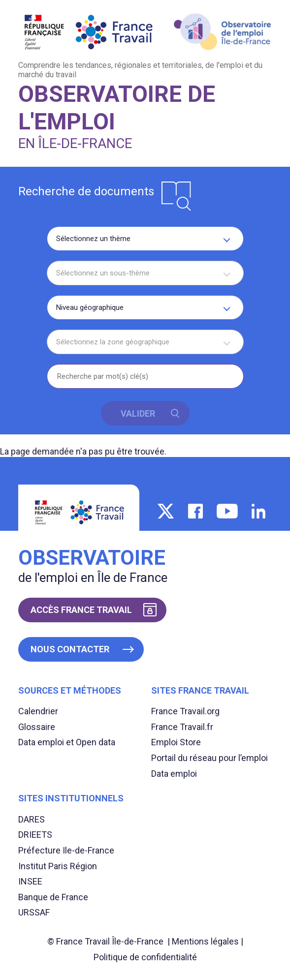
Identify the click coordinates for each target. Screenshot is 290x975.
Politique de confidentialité (145, 957)
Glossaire (36, 727)
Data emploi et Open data (66, 742)
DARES (31, 819)
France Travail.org (185, 711)
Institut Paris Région (57, 866)
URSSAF (34, 912)
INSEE (30, 881)
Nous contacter (70, 649)
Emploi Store (176, 742)
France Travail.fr (182, 727)
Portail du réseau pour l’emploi (209, 758)
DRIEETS (35, 834)
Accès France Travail (81, 610)
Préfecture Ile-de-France (66, 850)
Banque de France (53, 897)
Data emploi (174, 773)
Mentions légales (205, 941)
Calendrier (38, 711)
